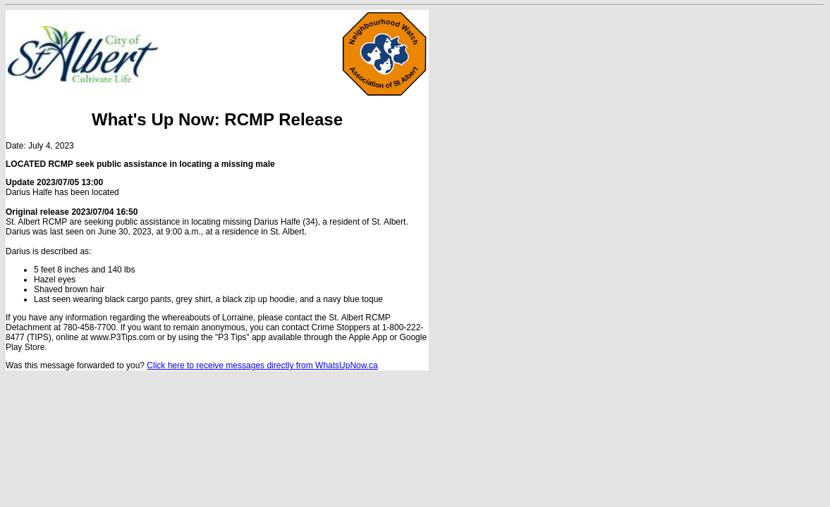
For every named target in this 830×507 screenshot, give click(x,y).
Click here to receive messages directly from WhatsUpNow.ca (262, 365)
